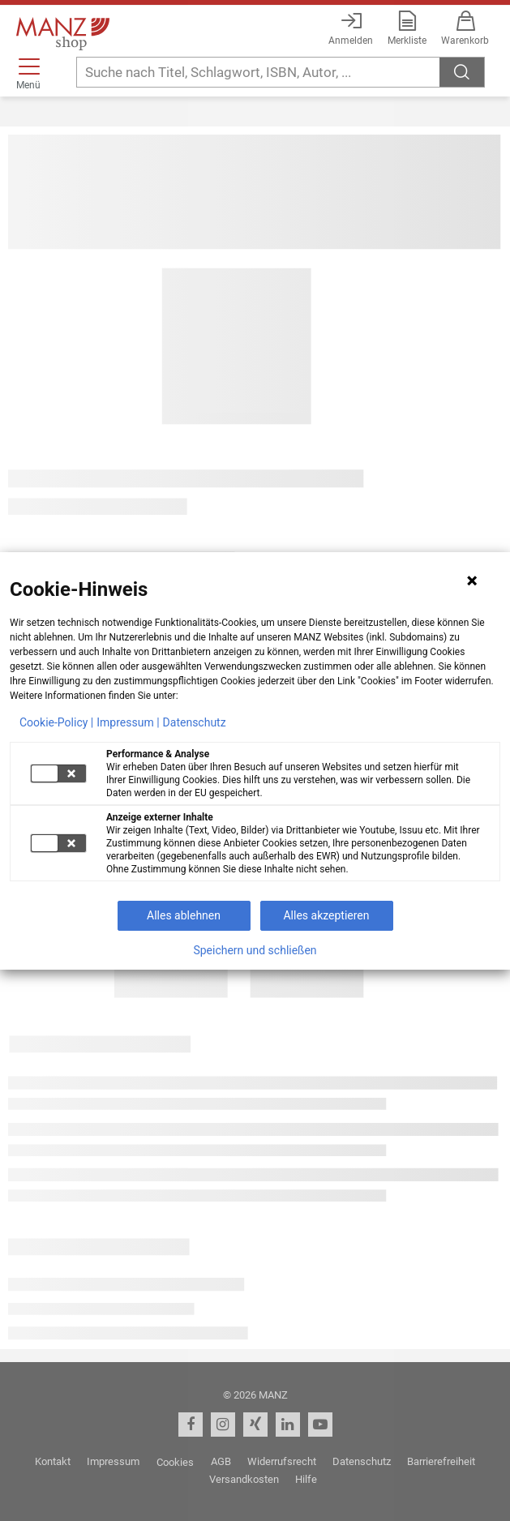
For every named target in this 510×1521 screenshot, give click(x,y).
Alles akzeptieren (326, 915)
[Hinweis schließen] (472, 580)
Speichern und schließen (254, 950)
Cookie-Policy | (56, 722)
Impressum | (127, 722)
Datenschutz (194, 722)
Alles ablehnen (184, 915)
